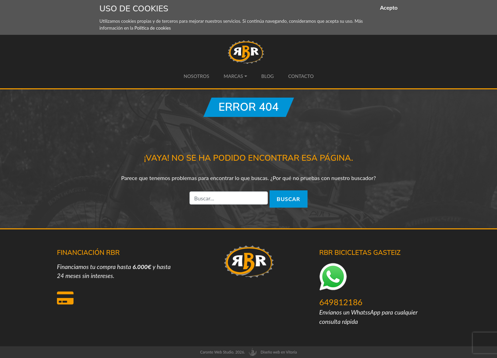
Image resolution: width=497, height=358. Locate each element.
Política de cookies (152, 28)
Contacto (300, 76)
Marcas (233, 76)
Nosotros (196, 76)
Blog (267, 76)
